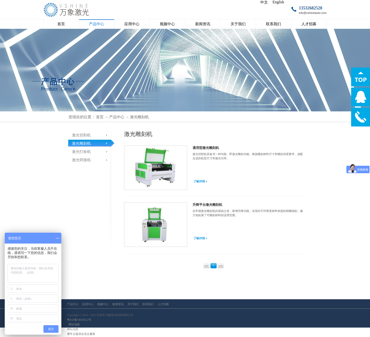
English (278, 2)
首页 (61, 24)
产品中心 (116, 117)
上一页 (207, 266)
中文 (264, 2)
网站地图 (73, 324)
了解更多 (200, 181)
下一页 (221, 266)
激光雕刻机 (139, 117)
